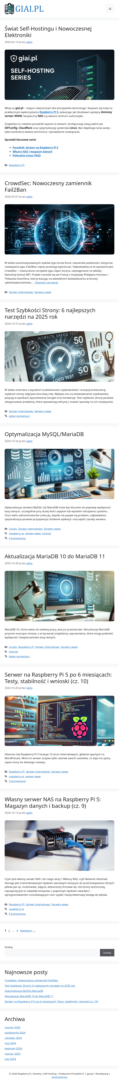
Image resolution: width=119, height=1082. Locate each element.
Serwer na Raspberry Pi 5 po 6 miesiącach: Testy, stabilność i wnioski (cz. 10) (58, 678)
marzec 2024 (12, 1053)
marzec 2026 (12, 1027)
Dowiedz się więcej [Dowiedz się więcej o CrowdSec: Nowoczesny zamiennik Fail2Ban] (46, 282)
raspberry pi (16, 533)
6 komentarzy (17, 914)
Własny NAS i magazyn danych (32, 151)
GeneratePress (59, 1077)
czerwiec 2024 (13, 1038)
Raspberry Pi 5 (49, 112)
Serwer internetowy (21, 292)
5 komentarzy (17, 538)
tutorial (46, 533)
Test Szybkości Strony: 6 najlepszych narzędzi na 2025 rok (50, 313)
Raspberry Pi (16, 165)
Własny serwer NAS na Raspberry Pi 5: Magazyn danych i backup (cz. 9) (53, 802)
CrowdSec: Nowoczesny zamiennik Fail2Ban (48, 186)
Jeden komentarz (19, 416)
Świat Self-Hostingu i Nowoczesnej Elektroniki (48, 32)
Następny (27, 930)
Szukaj (9, 947)
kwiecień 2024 (13, 1048)
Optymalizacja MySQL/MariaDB (44, 434)
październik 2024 (15, 1032)
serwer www (33, 533)
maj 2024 (10, 1043)
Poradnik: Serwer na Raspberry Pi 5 (35, 147)
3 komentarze (17, 781)
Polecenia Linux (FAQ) (27, 155)
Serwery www (42, 292)
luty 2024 (10, 1059)
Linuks (13, 529)
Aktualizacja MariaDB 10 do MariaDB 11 (55, 556)
